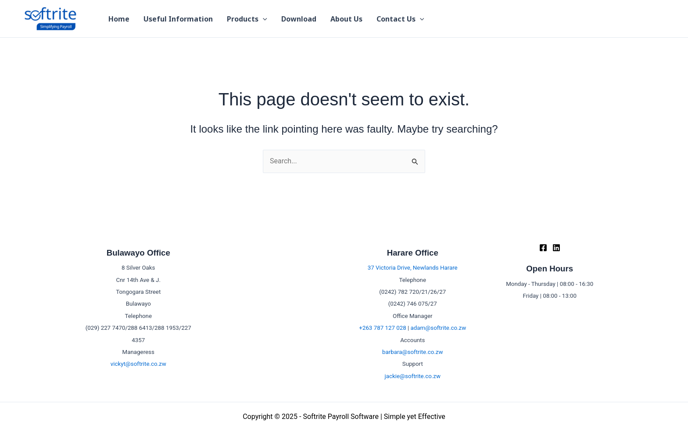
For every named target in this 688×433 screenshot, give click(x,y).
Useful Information (178, 19)
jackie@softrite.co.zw (413, 376)
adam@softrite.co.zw (438, 328)
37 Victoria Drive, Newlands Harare (413, 267)
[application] (262, 18)
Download (298, 19)
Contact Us (400, 18)
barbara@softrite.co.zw (412, 352)
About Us (346, 19)
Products (247, 18)
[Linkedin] (556, 248)
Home (118, 19)
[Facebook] (543, 248)
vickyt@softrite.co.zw (138, 364)
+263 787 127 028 (382, 328)
